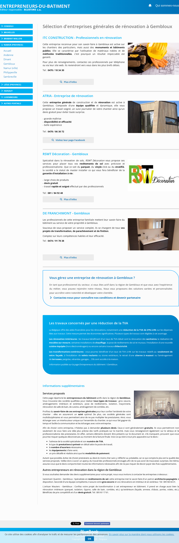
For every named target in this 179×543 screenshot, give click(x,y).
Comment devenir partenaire (97, 524)
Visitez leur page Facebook (70, 140)
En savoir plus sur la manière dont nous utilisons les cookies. (141, 534)
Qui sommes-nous (167, 5)
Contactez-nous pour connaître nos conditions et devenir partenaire (97, 297)
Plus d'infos (70, 81)
